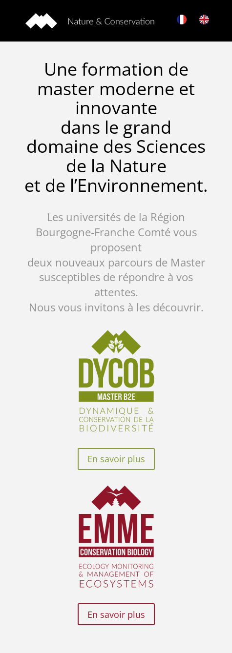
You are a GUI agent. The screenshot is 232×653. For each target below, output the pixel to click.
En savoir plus (116, 459)
